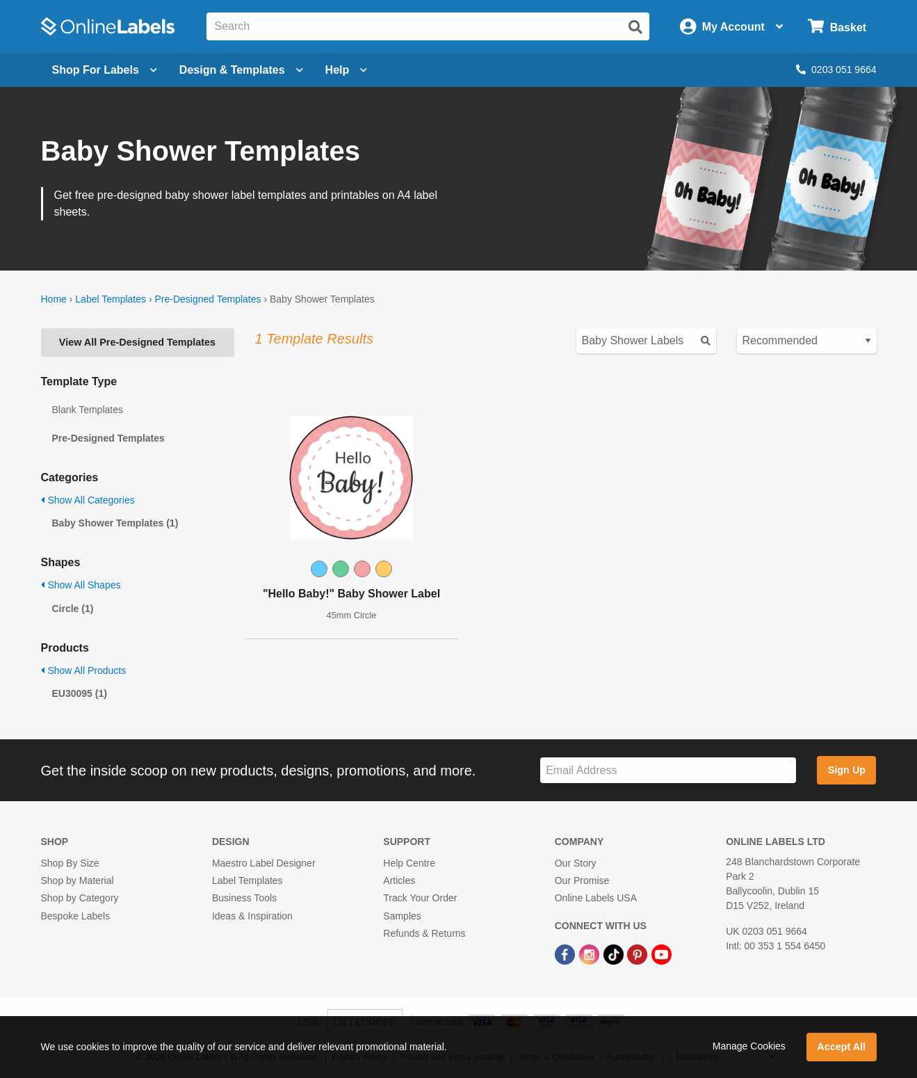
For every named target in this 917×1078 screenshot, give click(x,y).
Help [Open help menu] (346, 70)
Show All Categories (88, 500)
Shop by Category (80, 897)
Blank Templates (87, 409)
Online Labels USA (596, 897)
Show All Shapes (81, 584)
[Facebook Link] (566, 953)
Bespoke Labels (76, 916)
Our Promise (582, 880)
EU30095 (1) (79, 693)
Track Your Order (420, 897)
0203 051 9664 (836, 69)
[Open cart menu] (836, 26)
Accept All (841, 1046)
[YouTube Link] (661, 953)
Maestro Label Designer (264, 863)
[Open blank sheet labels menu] (104, 70)
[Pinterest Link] (638, 953)
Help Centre (409, 863)
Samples (402, 916)
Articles (399, 880)
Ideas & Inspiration (252, 916)
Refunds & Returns (424, 933)
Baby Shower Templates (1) (115, 523)
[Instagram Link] (590, 953)
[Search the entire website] (428, 26)
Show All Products (84, 670)
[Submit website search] (635, 27)
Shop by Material (77, 880)
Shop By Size (70, 863)
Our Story (576, 863)
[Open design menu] (241, 70)
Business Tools (244, 897)
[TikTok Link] (614, 953)
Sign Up (847, 769)
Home (54, 299)
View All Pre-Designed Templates (137, 342)
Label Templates (110, 299)
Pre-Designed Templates (207, 299)
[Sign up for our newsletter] (668, 770)
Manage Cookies (749, 1046)
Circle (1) (73, 608)
